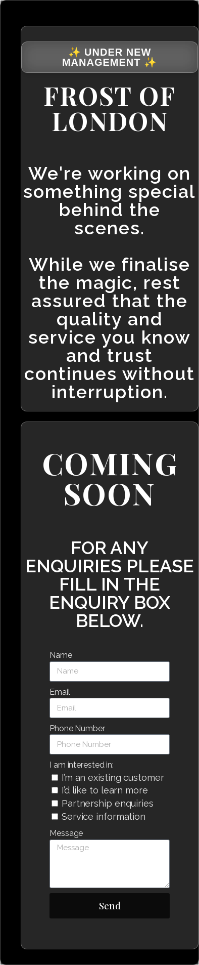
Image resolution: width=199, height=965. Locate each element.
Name (60, 655)
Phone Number (77, 728)
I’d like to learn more (105, 790)
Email (59, 692)
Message (66, 833)
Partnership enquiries (108, 803)
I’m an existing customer (113, 777)
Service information (103, 816)
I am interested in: (81, 765)
